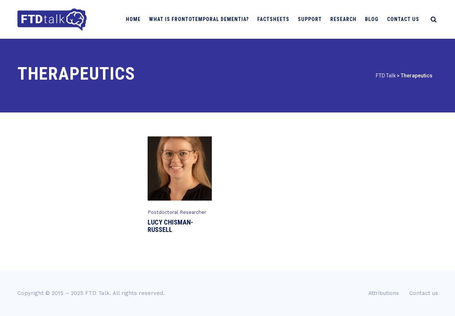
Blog (375, 19)
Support (313, 19)
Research (346, 19)
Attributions (383, 293)
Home (136, 19)
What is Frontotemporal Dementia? (202, 19)
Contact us (406, 19)
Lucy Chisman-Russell (170, 225)
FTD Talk (97, 293)
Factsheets (276, 19)
